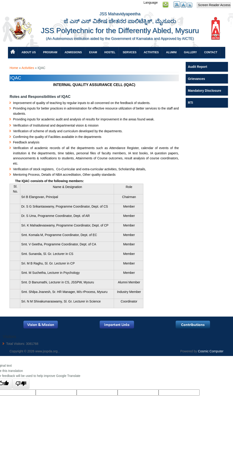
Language (151, 2)
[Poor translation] (21, 384)
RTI (190, 102)
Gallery (190, 52)
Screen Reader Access (214, 5)
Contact (210, 52)
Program (50, 52)
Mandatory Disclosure (204, 90)
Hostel (110, 52)
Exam (93, 52)
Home (14, 68)
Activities (151, 52)
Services (129, 52)
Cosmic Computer (210, 351)
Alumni (171, 52)
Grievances (196, 79)
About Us (29, 52)
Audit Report (197, 67)
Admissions (73, 52)
